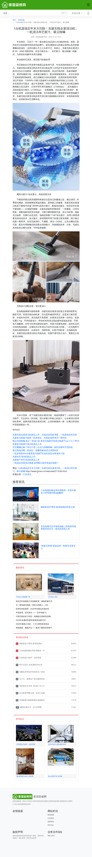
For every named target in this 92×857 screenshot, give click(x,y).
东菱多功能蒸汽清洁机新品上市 (27, 444)
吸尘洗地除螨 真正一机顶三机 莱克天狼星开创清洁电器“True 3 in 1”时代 (46, 440)
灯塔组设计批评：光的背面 (28, 657)
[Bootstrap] (30, 796)
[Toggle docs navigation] (88, 13)
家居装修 (21, 20)
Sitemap (51, 825)
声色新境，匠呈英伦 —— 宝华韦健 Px (31, 612)
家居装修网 (39, 37)
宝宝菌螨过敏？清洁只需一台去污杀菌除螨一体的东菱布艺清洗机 (43, 447)
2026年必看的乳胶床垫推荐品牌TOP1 (31, 620)
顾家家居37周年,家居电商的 (29, 643)
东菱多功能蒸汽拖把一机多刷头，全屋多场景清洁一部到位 (40, 437)
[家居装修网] (14, 5)
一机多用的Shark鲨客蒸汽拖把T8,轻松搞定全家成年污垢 (39, 453)
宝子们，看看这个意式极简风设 (30, 679)
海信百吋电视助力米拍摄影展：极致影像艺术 (34, 601)
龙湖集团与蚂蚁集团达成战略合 (30, 700)
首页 (14, 20)
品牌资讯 (51, 821)
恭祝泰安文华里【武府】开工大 (30, 686)
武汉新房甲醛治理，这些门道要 (30, 693)
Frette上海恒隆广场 (23, 597)
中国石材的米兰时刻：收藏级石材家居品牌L (33, 616)
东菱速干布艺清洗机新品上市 (26, 459)
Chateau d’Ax (53, 597)
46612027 (51, 836)
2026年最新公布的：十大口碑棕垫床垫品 (32, 624)
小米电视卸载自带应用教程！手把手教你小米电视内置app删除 (58, 491)
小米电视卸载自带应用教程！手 (30, 650)
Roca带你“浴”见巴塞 (55, 776)
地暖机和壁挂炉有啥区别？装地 (30, 672)
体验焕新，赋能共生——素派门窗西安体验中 (34, 627)
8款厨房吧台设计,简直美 (24, 776)
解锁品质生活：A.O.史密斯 (29, 707)
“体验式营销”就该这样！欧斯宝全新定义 (58, 547)
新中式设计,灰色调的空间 (57, 744)
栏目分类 (76, 13)
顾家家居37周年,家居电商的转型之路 (58, 507)
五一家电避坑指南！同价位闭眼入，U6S (32, 605)
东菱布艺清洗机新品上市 (24, 456)
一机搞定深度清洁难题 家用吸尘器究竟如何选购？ (36, 462)
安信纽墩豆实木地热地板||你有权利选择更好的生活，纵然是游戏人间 (58, 527)
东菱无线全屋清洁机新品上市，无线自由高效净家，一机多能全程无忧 (45, 434)
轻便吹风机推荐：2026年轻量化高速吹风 (32, 608)
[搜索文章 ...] (35, 13)
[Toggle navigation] (88, 5)
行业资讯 (27, 474)
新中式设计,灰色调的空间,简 (29, 664)
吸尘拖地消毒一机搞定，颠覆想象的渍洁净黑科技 (35, 450)
